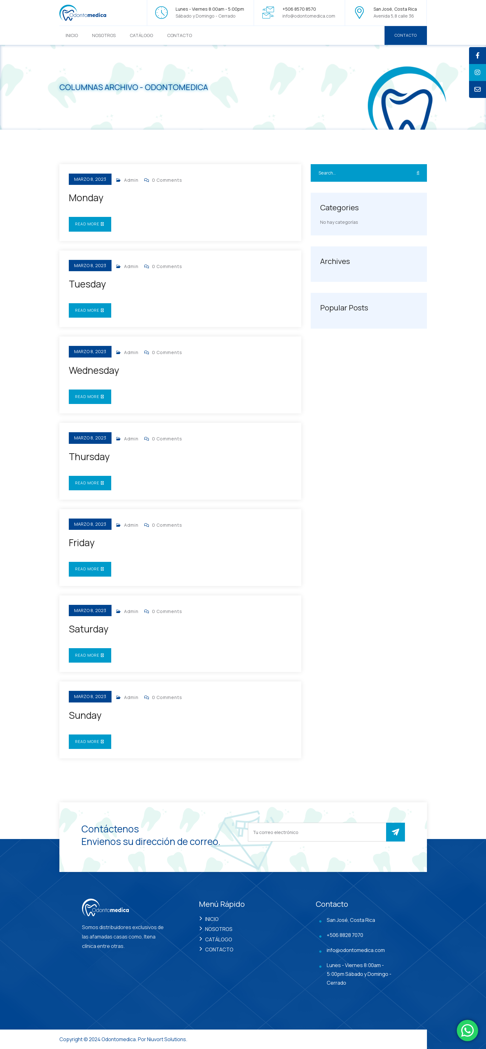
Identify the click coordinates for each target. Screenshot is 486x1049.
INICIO (72, 35)
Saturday (88, 628)
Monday (86, 197)
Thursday (89, 456)
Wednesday (94, 370)
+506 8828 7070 (345, 935)
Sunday (85, 715)
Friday (82, 542)
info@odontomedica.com (308, 16)
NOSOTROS (104, 35)
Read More (90, 224)
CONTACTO (179, 35)
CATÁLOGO (141, 35)
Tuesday (87, 283)
